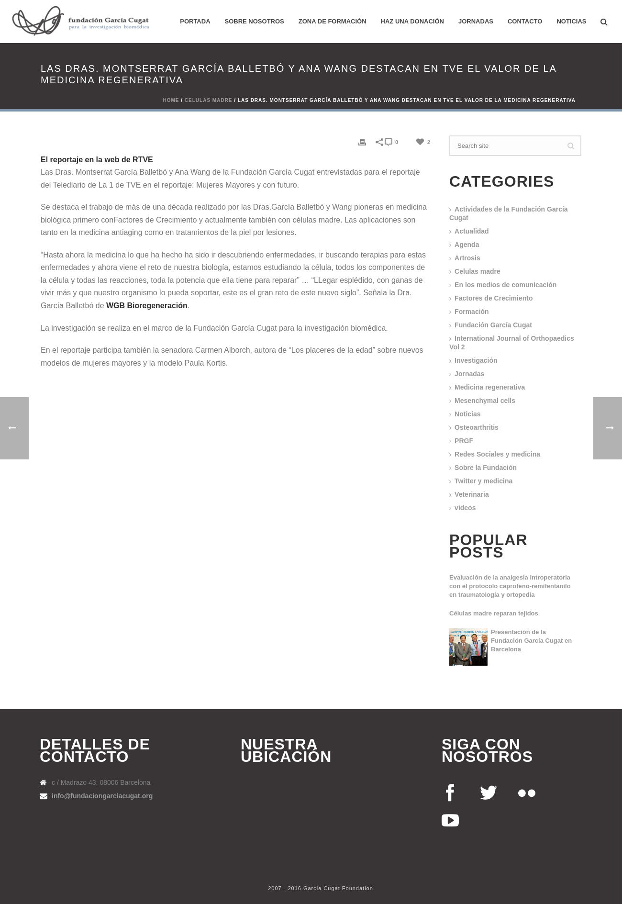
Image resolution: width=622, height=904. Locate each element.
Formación (472, 311)
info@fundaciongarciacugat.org (102, 796)
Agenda (467, 244)
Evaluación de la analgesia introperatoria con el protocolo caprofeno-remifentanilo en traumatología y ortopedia (510, 586)
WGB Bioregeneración (147, 305)
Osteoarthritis (477, 427)
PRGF (464, 441)
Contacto (525, 21)
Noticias (571, 21)
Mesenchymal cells (485, 400)
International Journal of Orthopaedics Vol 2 (511, 343)
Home (171, 100)
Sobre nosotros (254, 21)
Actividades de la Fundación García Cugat (508, 213)
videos (465, 508)
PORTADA (195, 21)
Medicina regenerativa (490, 387)
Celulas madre (209, 100)
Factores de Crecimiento (494, 298)
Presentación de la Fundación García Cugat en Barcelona (531, 640)
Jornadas (475, 21)
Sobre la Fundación (486, 467)
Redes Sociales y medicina (497, 454)
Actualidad (472, 231)
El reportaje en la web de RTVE (97, 160)
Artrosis (467, 258)
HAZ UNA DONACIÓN (412, 21)
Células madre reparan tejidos (493, 613)
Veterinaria (472, 494)
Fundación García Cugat (493, 325)
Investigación (476, 360)
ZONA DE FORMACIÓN (333, 21)
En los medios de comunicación (505, 285)
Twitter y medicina (483, 481)
